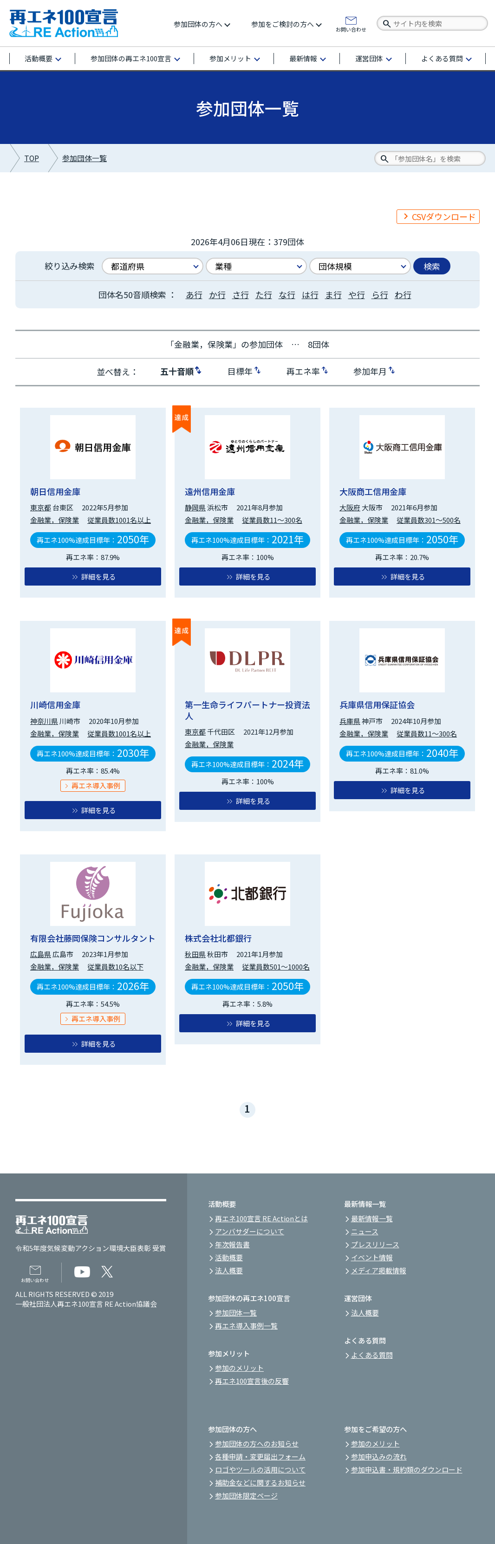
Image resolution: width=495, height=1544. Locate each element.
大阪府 (349, 507)
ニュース (364, 1231)
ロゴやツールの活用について (260, 1469)
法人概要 (229, 1270)
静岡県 (195, 507)
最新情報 (303, 58)
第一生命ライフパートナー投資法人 (247, 709)
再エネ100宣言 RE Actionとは (261, 1218)
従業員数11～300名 (272, 520)
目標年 (240, 370)
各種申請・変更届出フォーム (260, 1456)
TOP (31, 158)
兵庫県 (349, 721)
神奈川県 (44, 721)
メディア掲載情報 (378, 1270)
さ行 (240, 294)
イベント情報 (372, 1257)
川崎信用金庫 (55, 704)
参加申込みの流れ (379, 1456)
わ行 (403, 294)
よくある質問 (442, 58)
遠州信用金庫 (210, 491)
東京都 (40, 507)
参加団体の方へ (198, 24)
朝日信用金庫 (55, 491)
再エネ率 (303, 370)
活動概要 (38, 58)
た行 (263, 294)
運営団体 (369, 58)
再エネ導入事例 (96, 785)
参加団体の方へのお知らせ (257, 1443)
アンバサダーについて (249, 1231)
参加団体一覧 (84, 158)
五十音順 (177, 370)
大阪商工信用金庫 (372, 491)
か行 (217, 294)
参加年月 (370, 370)
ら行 (379, 294)
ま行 (333, 294)
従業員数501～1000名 (276, 966)
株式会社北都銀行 (218, 938)
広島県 (40, 954)
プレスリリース (375, 1244)
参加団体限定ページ (246, 1495)
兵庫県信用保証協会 (377, 704)
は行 (310, 294)
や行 (356, 294)
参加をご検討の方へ (282, 24)
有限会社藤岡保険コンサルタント (93, 938)
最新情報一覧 (372, 1218)
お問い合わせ (351, 29)
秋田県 (195, 954)
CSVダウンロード (444, 216)
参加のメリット (239, 1368)
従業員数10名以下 (115, 966)
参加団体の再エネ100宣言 (131, 58)
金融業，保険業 (54, 520)
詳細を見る (98, 576)
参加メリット (230, 58)
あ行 (194, 294)
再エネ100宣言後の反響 (252, 1381)
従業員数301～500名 (429, 520)
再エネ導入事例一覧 (246, 1325)
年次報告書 (232, 1244)
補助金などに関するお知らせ (260, 1482)
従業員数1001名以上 (119, 520)
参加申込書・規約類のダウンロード (406, 1469)
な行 (287, 294)
